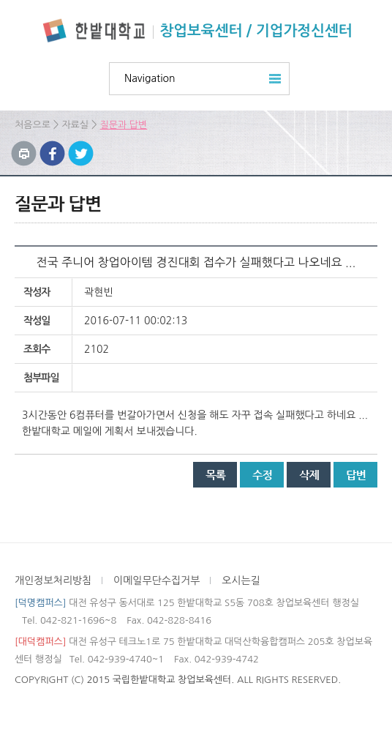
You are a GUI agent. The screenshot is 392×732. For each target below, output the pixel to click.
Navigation (150, 78)
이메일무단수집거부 (156, 580)
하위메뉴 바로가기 (0, 0)
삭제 (309, 475)
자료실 (74, 125)
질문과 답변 (124, 125)
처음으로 (32, 125)
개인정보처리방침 (53, 580)
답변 (355, 475)
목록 (215, 475)
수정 (262, 475)
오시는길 (241, 580)
